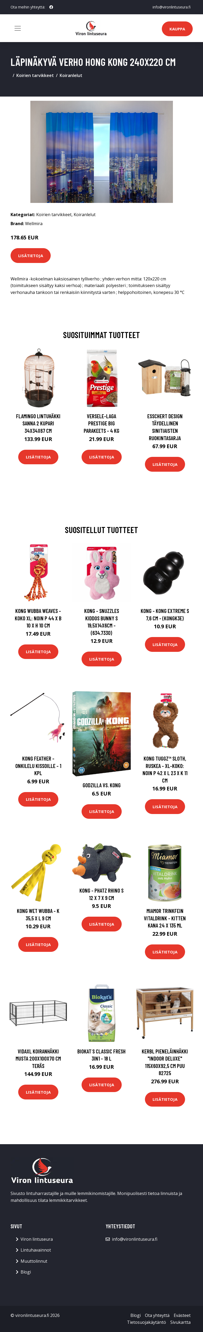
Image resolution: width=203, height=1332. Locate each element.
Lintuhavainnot (36, 1250)
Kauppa (177, 28)
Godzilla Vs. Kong (102, 785)
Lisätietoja (30, 255)
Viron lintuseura (37, 1239)
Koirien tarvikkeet (35, 75)
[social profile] (51, 7)
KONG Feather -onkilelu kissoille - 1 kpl (38, 765)
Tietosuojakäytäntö (146, 1322)
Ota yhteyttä (157, 1315)
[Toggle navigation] (18, 28)
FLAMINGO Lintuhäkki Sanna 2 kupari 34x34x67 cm (38, 423)
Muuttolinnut (34, 1261)
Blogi (26, 1272)
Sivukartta (180, 1322)
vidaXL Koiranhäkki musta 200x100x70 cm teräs (38, 1058)
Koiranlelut (71, 75)
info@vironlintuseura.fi (172, 7)
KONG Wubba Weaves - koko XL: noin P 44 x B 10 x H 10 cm (38, 618)
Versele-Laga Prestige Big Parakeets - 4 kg (101, 423)
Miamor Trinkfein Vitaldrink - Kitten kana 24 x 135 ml (165, 918)
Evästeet (182, 1315)
